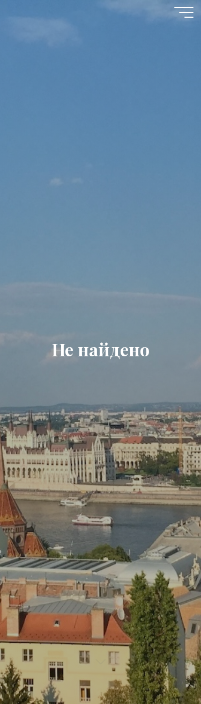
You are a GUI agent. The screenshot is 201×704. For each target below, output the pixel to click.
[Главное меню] (183, 12)
